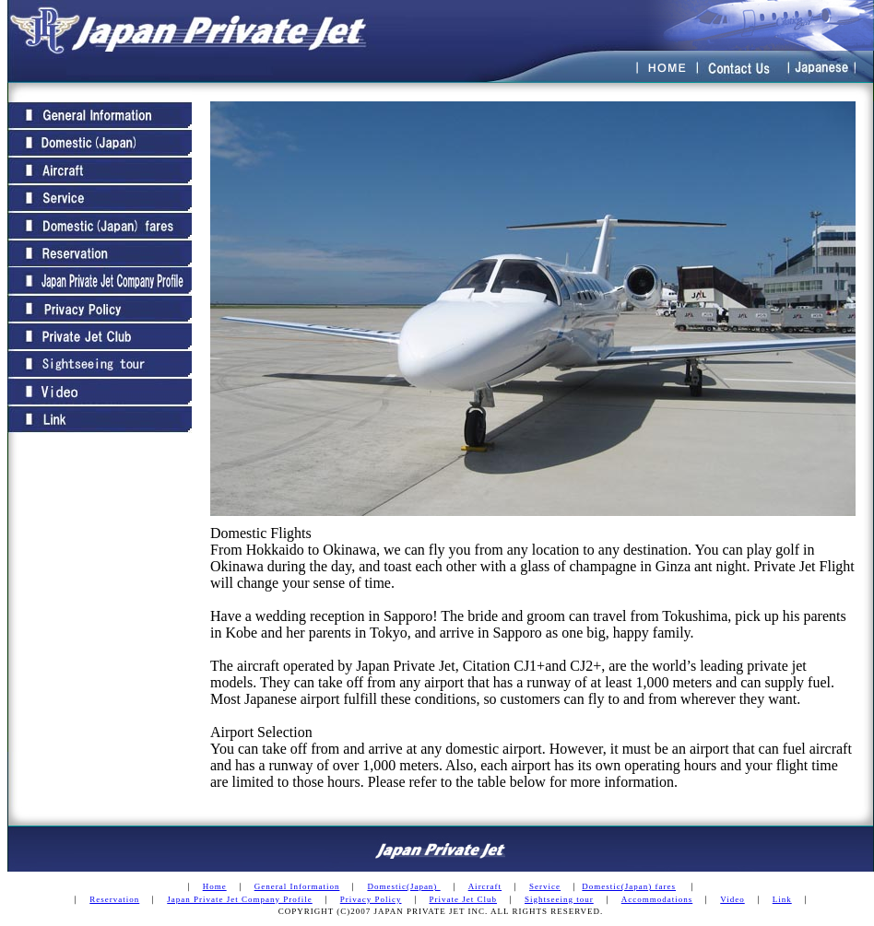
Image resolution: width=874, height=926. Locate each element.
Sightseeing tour (559, 899)
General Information (297, 886)
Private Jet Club (464, 899)
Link (782, 899)
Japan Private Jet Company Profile (239, 899)
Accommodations (657, 899)
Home (215, 886)
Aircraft (485, 886)
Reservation (114, 899)
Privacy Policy (371, 899)
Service (545, 886)
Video (732, 899)
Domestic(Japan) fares (629, 886)
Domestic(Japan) (403, 886)
